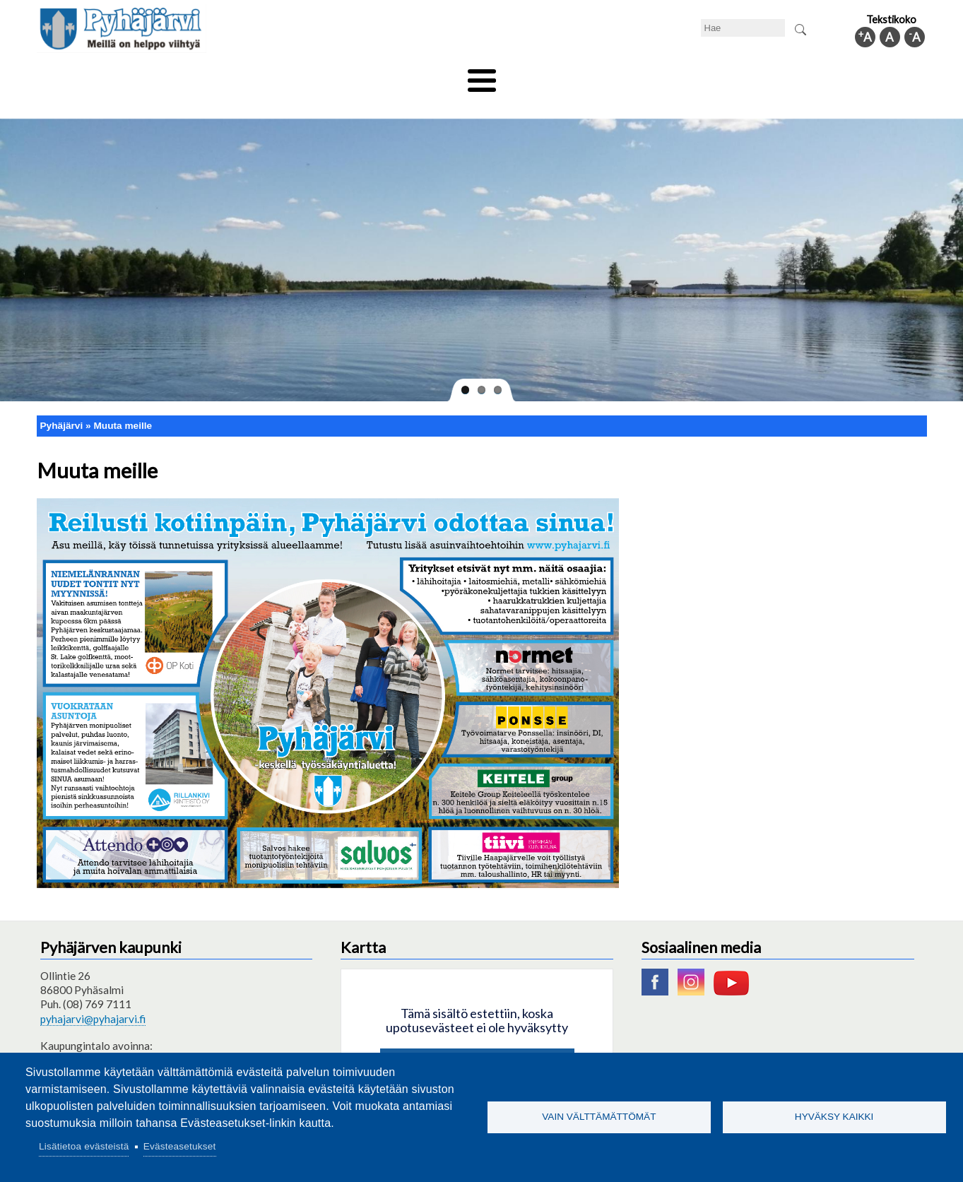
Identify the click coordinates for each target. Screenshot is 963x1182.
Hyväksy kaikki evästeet (477, 1041)
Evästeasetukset (179, 1146)
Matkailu (558, 75)
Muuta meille (122, 401)
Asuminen (170, 75)
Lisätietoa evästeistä (84, 1146)
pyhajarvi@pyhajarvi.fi (93, 994)
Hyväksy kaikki (834, 1116)
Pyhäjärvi (61, 401)
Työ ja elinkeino (641, 75)
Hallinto (723, 75)
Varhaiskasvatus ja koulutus (284, 75)
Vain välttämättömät (599, 1116)
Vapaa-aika (402, 75)
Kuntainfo (792, 75)
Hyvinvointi (482, 75)
